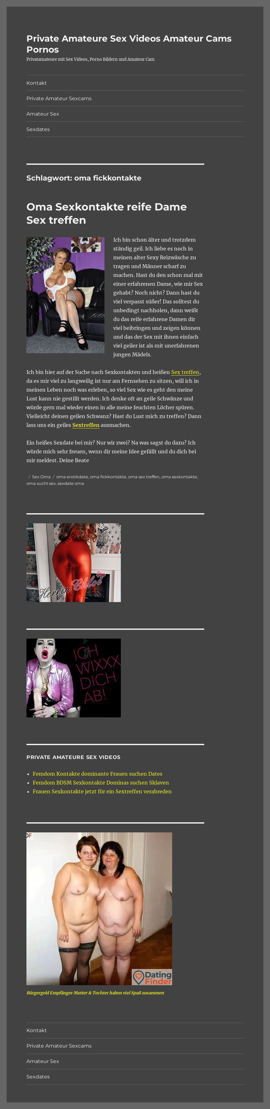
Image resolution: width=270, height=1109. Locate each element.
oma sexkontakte (179, 476)
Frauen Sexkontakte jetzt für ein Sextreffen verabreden (102, 791)
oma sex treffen (144, 476)
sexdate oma (71, 483)
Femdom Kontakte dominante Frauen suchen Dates (97, 774)
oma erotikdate (72, 476)
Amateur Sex (42, 114)
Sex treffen (185, 372)
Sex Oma (41, 476)
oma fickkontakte (108, 476)
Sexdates (38, 129)
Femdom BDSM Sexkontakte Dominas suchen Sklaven (101, 782)
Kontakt (36, 83)
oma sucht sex (41, 483)
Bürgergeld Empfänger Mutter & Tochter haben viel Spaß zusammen (95, 993)
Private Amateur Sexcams (59, 98)
